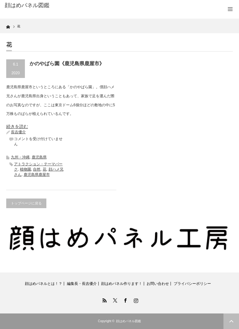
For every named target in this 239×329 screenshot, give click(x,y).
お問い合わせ (158, 284)
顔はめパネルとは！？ (43, 284)
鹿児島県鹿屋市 (37, 174)
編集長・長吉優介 (82, 284)
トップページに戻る (26, 203)
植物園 (25, 169)
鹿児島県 (39, 157)
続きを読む (17, 126)
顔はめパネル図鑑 (27, 5)
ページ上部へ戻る (231, 321)
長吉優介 (18, 132)
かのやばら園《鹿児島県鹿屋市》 (67, 63)
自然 (36, 169)
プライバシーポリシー (192, 284)
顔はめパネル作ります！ (121, 284)
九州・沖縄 (20, 157)
